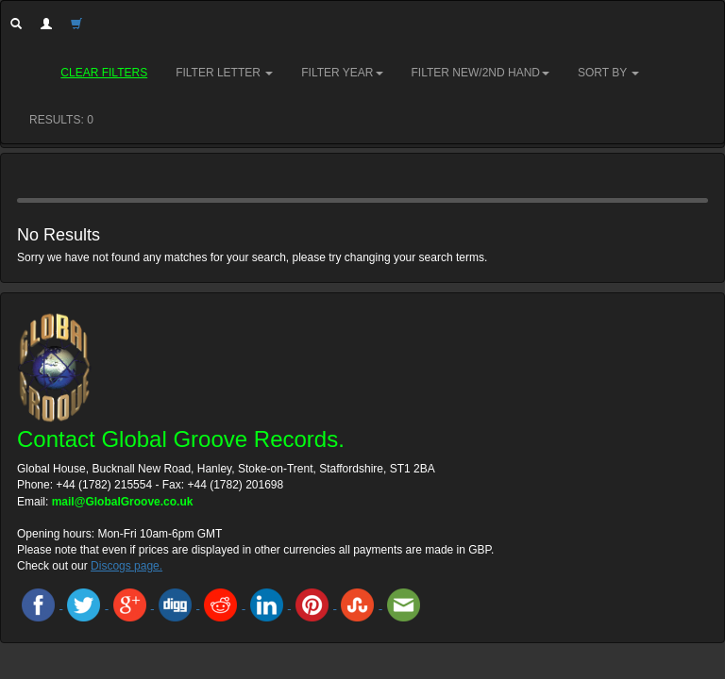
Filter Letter (224, 72)
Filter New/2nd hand (480, 72)
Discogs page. (126, 565)
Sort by (608, 72)
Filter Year (341, 72)
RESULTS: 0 (61, 119)
